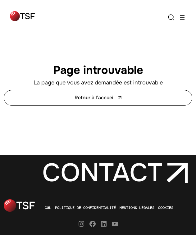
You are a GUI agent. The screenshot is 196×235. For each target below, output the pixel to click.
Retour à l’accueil (98, 97)
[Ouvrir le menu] (182, 17)
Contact (102, 172)
